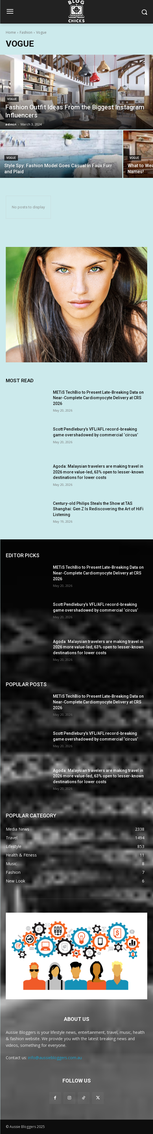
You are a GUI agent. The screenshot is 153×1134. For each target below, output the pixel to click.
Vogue (12, 99)
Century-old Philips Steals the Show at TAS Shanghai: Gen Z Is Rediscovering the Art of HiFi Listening (98, 509)
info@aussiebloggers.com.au (55, 1057)
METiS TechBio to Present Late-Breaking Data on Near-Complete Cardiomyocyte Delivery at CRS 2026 (98, 398)
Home (11, 32)
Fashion (26, 32)
